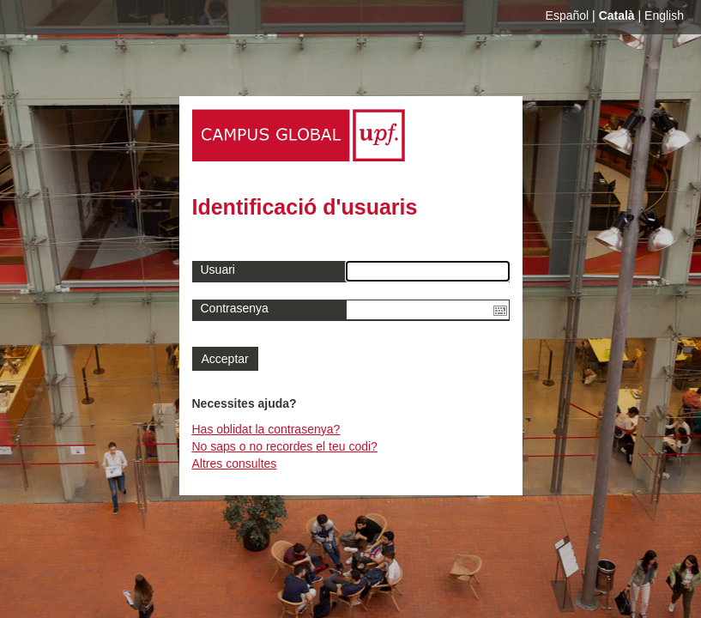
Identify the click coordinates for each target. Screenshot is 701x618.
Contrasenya (235, 308)
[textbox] (428, 310)
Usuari (218, 269)
